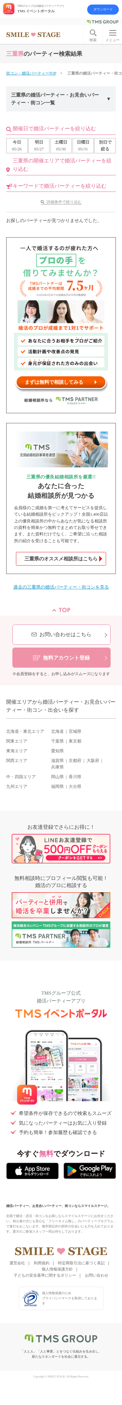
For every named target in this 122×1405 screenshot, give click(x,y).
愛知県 (57, 751)
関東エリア (16, 741)
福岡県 (57, 786)
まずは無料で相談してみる (54, 382)
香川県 (75, 777)
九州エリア (16, 786)
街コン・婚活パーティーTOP (31, 73)
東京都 (75, 741)
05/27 (39, 145)
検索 (93, 40)
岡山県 (57, 777)
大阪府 (93, 760)
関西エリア (16, 760)
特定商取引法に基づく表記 (81, 1263)
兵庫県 (57, 767)
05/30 (61, 145)
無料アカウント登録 (66, 658)
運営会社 (17, 1263)
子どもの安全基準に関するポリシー (45, 1275)
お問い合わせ (96, 1275)
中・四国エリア (21, 777)
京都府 (75, 760)
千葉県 (57, 741)
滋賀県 (57, 760)
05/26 (16, 145)
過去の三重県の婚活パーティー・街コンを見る (61, 587)
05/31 (83, 145)
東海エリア (16, 751)
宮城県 (75, 731)
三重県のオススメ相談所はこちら (61, 558)
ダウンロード (103, 9)
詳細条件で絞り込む (64, 202)
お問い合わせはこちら (65, 634)
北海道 (57, 731)
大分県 (75, 786)
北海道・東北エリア (25, 731)
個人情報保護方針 (57, 1269)
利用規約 (41, 1263)
